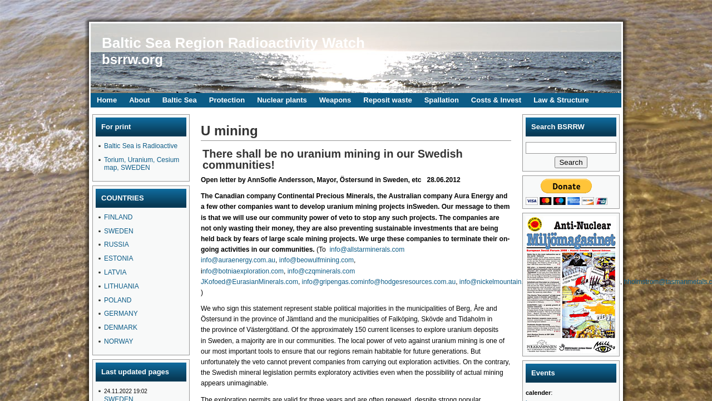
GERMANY (121, 313)
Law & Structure (561, 100)
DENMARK (120, 327)
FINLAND (118, 217)
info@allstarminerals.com (366, 249)
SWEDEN (119, 231)
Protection (227, 100)
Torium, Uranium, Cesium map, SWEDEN (141, 164)
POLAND (117, 300)
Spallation (441, 100)
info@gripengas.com (332, 282)
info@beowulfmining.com (316, 260)
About (139, 100)
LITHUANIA (121, 286)
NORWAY (118, 341)
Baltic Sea (179, 100)
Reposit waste (387, 100)
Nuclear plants (282, 100)
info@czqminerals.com (321, 271)
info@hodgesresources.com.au (409, 282)
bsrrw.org (132, 59)
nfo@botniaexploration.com (243, 271)
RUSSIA (116, 244)
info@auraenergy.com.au (238, 260)
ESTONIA (118, 258)
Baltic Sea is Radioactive (140, 146)
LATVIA (115, 272)
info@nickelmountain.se (495, 282)
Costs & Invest (496, 100)
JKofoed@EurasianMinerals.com (249, 282)
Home (107, 100)
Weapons (335, 100)
